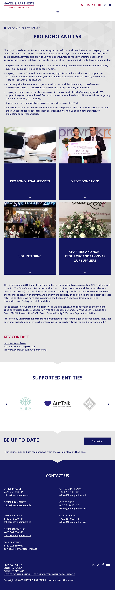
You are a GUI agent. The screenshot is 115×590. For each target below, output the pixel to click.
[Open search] (82, 5)
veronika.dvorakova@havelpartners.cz (25, 350)
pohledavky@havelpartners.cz (20, 549)
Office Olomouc (14, 529)
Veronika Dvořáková (15, 343)
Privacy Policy (13, 565)
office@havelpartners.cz (17, 495)
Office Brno (67, 502)
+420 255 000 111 (13, 492)
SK (93, 5)
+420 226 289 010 (13, 546)
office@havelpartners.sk (72, 495)
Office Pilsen (67, 516)
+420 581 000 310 (13, 532)
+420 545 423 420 (69, 505)
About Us (13, 28)
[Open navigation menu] (57, 12)
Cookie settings (14, 571)
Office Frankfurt (15, 502)
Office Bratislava (70, 489)
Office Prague (12, 489)
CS (88, 5)
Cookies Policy (13, 568)
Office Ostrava (13, 516)
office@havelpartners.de (17, 505)
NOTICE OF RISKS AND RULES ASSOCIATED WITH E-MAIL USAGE (39, 574)
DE (99, 5)
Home (5, 28)
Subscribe (97, 441)
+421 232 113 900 (69, 492)
